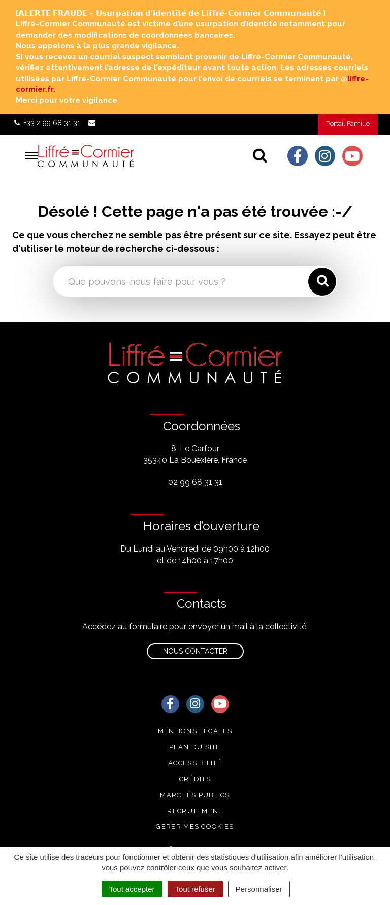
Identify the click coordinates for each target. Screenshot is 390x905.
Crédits (195, 779)
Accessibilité (195, 763)
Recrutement (194, 811)
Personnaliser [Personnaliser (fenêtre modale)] (259, 889)
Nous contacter (195, 651)
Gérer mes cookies (195, 826)
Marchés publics (195, 795)
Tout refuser (195, 889)
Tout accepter (132, 889)
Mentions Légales (195, 731)
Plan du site (195, 747)
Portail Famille (348, 123)
